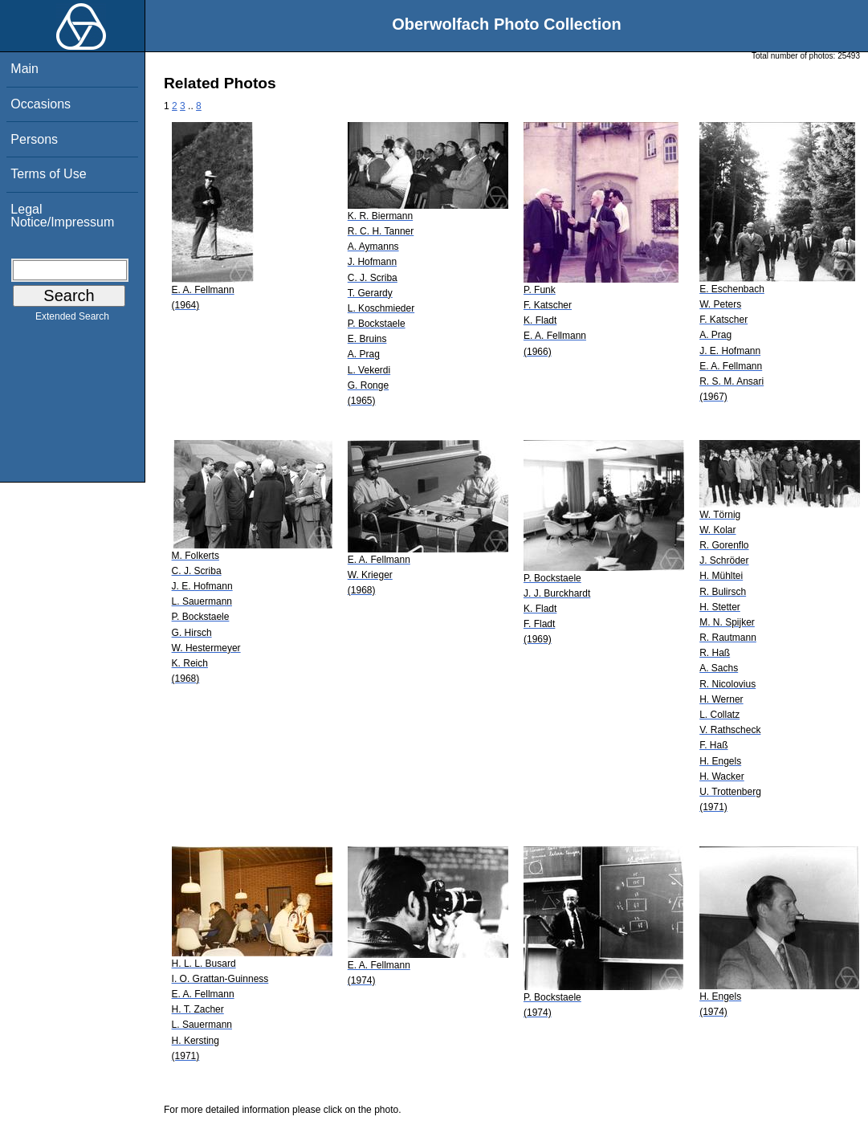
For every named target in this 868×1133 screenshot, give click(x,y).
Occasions (40, 104)
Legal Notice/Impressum (62, 215)
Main (24, 68)
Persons (34, 139)
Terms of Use (48, 174)
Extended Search (72, 319)
